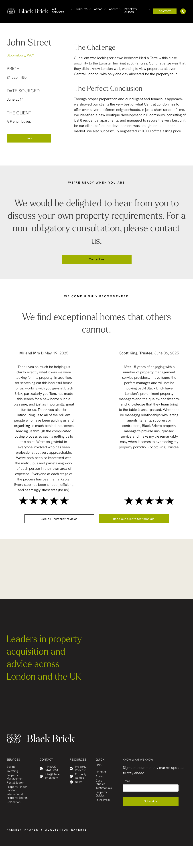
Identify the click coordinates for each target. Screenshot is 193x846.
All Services (58, 10)
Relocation (13, 802)
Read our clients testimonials (133, 519)
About (113, 9)
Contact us (96, 259)
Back (29, 138)
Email (126, 781)
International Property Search (17, 796)
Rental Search (15, 782)
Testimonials (104, 788)
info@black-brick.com (50, 776)
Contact (165, 11)
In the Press (103, 800)
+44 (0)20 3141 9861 (49, 768)
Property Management (15, 777)
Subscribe (150, 801)
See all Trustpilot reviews (59, 519)
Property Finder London (17, 788)
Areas (98, 9)
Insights (81, 9)
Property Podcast (78, 768)
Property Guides (130, 10)
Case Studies (100, 782)
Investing (12, 771)
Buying (11, 767)
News (76, 782)
